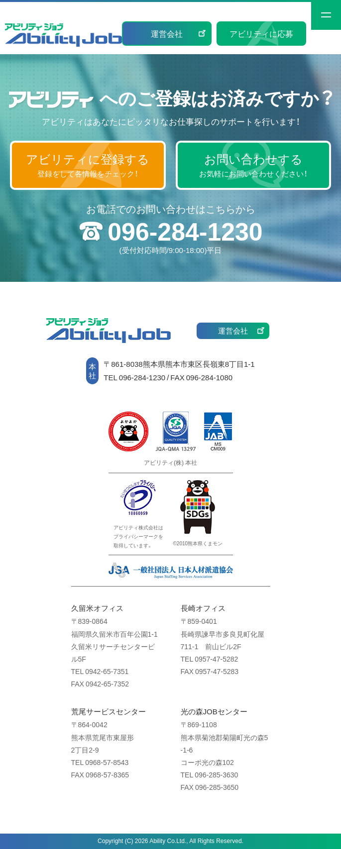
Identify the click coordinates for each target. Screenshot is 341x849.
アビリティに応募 (261, 33)
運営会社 (167, 33)
